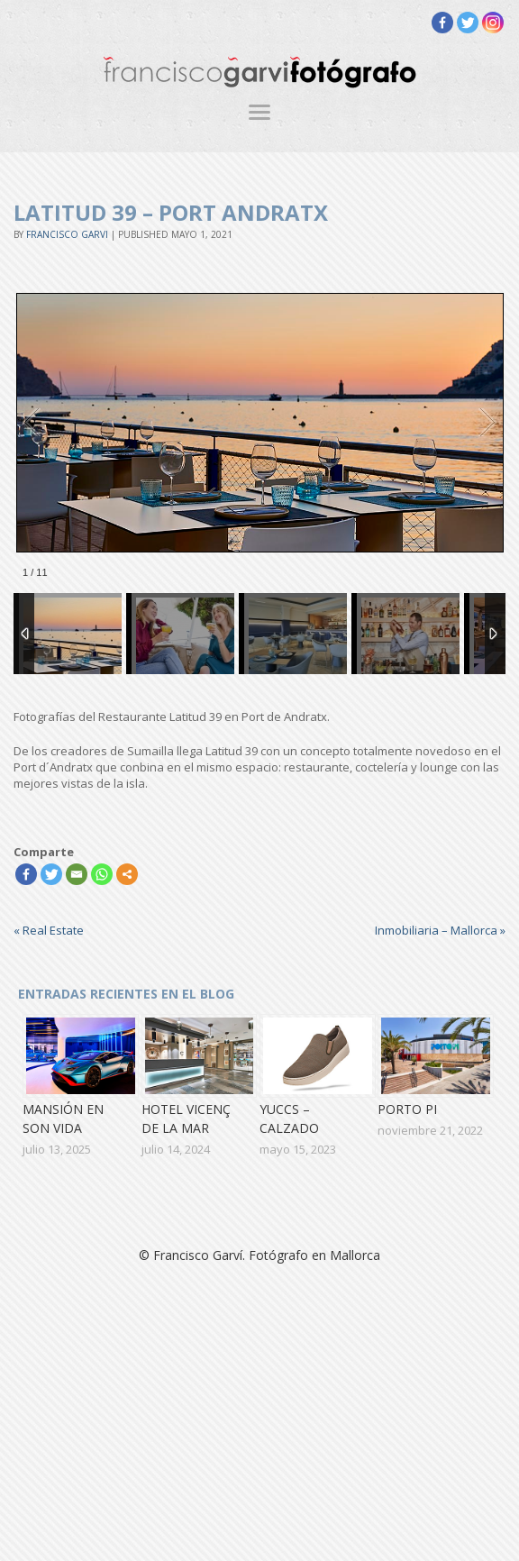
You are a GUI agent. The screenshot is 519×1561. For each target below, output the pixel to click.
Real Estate (49, 930)
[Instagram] (493, 22)
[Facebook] (442, 22)
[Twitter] (467, 22)
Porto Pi (407, 1109)
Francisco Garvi (67, 234)
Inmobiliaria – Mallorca (440, 930)
